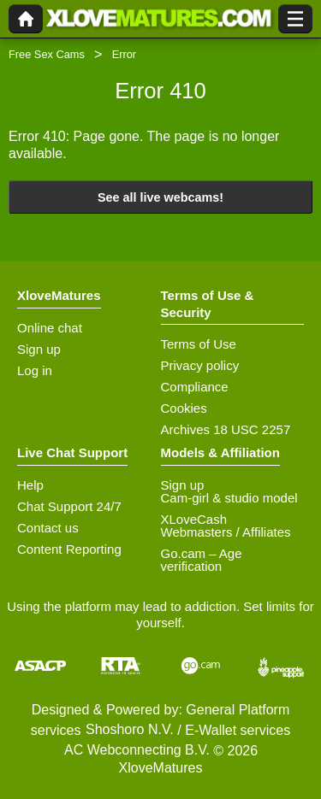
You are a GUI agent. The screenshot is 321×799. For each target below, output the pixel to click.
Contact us (48, 527)
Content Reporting (69, 549)
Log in (34, 370)
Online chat (49, 327)
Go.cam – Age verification (201, 559)
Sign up (39, 349)
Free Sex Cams (47, 54)
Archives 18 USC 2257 (226, 429)
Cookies (184, 408)
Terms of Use (198, 344)
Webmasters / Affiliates (226, 532)
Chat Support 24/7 (69, 506)
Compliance (195, 386)
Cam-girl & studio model (229, 498)
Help (30, 485)
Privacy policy (200, 365)
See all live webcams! (160, 197)
